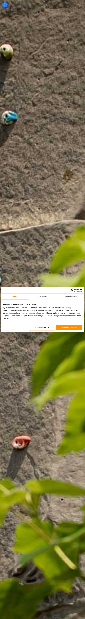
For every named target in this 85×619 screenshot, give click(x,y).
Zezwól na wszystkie (69, 327)
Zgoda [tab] (14, 296)
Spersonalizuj (42, 327)
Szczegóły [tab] (42, 296)
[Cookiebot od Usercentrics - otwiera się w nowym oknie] (72, 290)
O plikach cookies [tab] (70, 296)
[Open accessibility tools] (5, 4)
